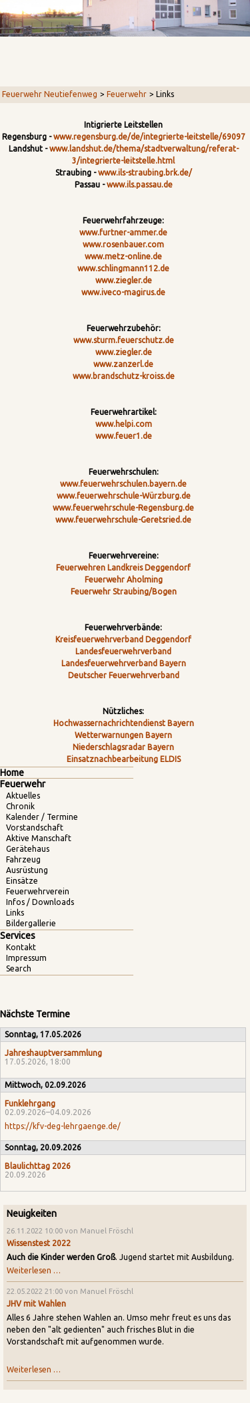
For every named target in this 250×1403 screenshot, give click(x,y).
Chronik (20, 806)
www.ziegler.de (123, 280)
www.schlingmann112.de (123, 268)
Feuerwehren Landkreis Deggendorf (123, 567)
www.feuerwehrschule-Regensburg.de (123, 507)
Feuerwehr (127, 94)
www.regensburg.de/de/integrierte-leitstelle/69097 (149, 136)
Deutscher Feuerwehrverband (123, 675)
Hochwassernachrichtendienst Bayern (123, 723)
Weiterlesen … (34, 1270)
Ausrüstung (27, 870)
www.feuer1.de (123, 436)
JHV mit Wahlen (36, 1303)
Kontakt (21, 947)
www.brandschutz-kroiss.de (124, 376)
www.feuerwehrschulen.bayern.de (123, 483)
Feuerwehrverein (37, 891)
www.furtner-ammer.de (123, 232)
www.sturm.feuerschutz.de (123, 340)
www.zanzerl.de (123, 364)
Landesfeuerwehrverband (123, 651)
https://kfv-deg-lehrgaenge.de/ (63, 1126)
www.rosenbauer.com (123, 244)
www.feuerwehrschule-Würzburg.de (124, 495)
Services (17, 935)
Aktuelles (23, 795)
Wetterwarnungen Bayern (123, 735)
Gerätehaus (27, 848)
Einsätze (22, 880)
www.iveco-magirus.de (123, 292)
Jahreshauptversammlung (53, 1053)
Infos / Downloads (40, 902)
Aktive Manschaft (38, 838)
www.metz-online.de (123, 256)
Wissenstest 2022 (39, 1243)
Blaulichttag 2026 (38, 1166)
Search (18, 968)
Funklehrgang (30, 1103)
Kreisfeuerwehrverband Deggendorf (123, 639)
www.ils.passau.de (140, 184)
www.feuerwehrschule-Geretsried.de (123, 519)
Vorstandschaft (34, 827)
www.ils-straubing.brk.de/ (145, 172)
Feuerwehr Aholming (124, 579)
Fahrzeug (23, 859)
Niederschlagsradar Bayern (123, 747)
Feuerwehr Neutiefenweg (49, 94)
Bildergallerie (31, 923)
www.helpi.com (123, 424)
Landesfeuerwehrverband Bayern (123, 663)
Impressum (26, 958)
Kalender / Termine (42, 817)
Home (12, 772)
